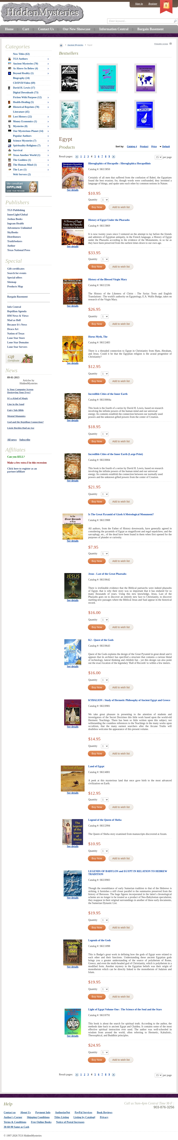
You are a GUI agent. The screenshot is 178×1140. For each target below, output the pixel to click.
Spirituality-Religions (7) (24, 145)
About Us (25, 1112)
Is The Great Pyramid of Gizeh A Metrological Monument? (121, 514)
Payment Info (42, 1112)
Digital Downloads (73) (25, 92)
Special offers (14, 277)
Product (144, 146)
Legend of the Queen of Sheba (104, 820)
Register (153, 3)
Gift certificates (15, 268)
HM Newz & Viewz (18, 315)
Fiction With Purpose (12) (27, 97)
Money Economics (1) (22, 121)
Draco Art (12, 329)
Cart (25, 29)
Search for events (16, 273)
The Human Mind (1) (22, 164)
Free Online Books (41, 1122)
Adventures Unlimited (19, 228)
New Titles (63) (21, 54)
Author (11, 245)
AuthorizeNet (62, 1112)
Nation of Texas (15, 333)
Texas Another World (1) (24, 155)
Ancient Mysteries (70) (23, 63)
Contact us (10, 1112)
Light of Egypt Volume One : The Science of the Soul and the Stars (125, 1009)
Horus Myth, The (98, 336)
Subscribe (24, 439)
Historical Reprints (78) (23, 107)
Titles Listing (61, 1117)
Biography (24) (21, 78)
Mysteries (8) (17, 126)
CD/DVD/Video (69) (24, 83)
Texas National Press (18, 250)
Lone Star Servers (17, 347)
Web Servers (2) (22, 174)
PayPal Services (83, 1112)
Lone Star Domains (18, 342)
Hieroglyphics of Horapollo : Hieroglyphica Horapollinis (119, 163)
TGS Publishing (16, 210)
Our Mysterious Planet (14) (25, 131)
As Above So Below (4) (23, 68)
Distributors (14, 236)
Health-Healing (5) (21, 102)
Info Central (14, 307)
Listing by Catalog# (84, 1117)
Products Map (15, 286)
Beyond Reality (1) (21, 73)
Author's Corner (13, 1117)
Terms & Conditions (15, 1122)
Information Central (113, 29)
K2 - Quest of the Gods (101, 640)
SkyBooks (12, 232)
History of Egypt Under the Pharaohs (109, 220)
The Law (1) (17, 169)
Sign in (139, 3)
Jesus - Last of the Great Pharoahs (107, 574)
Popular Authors (22, 136)
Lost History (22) (20, 116)
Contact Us (46, 29)
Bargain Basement (17, 296)
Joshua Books (14, 219)
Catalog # (132, 146)
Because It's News (17, 324)
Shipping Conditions (38, 1117)
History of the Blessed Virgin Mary (107, 279)
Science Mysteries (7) (22, 140)
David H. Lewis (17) (21, 87)
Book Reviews (104, 1112)
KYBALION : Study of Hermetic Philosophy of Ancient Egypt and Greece (129, 700)
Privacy (104, 1117)
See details (73, 190)
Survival (15, 150)
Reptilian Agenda (17, 311)
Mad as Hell (14, 320)
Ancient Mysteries (75, 45)
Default (166, 146)
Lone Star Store (16, 338)
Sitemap (11, 282)
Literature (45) (21, 111)
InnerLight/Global (17, 214)
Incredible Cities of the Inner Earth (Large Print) (115, 454)
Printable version (161, 44)
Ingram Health (15, 223)
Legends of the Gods (99, 940)
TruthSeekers (14, 241)
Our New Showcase (76, 29)
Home (9, 29)
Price (154, 146)
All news (12, 439)
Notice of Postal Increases (70, 1122)
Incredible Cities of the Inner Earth (107, 394)
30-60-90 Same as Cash (16, 1127)
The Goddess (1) (19, 160)
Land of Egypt (96, 766)
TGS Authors (18, 58)
